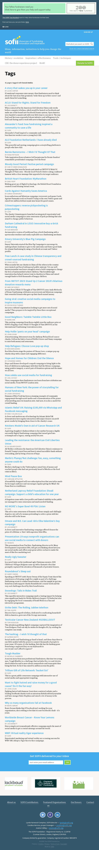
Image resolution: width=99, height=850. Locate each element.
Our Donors (76, 801)
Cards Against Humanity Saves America (26, 190)
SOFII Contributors (30, 801)
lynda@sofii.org (66, 822)
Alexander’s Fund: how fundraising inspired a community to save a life (28, 125)
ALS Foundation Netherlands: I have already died (31, 139)
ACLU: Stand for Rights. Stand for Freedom (28, 102)
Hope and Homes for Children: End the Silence (29, 357)
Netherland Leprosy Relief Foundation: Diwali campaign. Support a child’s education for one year (32, 492)
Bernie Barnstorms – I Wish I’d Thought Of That (30, 151)
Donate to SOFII (85, 63)
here (27, 22)
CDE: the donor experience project (21, 63)
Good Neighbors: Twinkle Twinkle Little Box (28, 316)
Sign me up (88, 32)
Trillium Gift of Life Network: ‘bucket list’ (26, 669)
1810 (52, 846)
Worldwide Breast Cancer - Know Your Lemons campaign (29, 718)
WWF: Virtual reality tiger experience (24, 732)
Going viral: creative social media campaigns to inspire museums (30, 300)
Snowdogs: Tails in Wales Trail (21, 589)
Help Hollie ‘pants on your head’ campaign (27, 331)
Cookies (41, 843)
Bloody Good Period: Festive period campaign (29, 164)
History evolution (14, 58)
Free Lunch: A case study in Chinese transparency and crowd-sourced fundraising (33, 257)
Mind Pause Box (13, 475)
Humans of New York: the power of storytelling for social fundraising (32, 388)
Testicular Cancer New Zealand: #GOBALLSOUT (30, 619)
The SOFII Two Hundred (10, 17)
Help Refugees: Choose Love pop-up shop (27, 345)
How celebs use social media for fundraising (28, 374)
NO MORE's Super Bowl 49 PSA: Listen (25, 505)
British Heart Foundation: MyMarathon (25, 178)
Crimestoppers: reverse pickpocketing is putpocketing (26, 207)
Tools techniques (62, 58)
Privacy (46, 843)
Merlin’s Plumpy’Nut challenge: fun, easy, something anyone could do (33, 459)
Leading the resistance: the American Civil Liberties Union (32, 441)
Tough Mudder (12, 652)
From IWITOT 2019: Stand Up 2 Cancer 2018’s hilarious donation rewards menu (33, 282)
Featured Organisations (54, 801)
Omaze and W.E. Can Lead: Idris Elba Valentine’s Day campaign (32, 522)
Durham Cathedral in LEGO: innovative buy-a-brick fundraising (31, 225)
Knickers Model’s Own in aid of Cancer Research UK (32, 425)
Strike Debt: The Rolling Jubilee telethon (26, 606)
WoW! (42, 63)
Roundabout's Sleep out (18, 570)
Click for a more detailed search (81, 49)
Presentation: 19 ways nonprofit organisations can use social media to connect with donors (32, 537)
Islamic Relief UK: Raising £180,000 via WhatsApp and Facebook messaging (33, 409)
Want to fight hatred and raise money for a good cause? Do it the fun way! (31, 683)
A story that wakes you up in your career (26, 88)
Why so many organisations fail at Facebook (28, 702)
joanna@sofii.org (56, 827)
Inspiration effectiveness (38, 58)
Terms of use (54, 843)
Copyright (63, 843)
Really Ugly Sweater (15, 556)
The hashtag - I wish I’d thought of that (26, 633)
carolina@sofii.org (64, 824)
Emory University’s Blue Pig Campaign (25, 238)
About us (11, 801)
